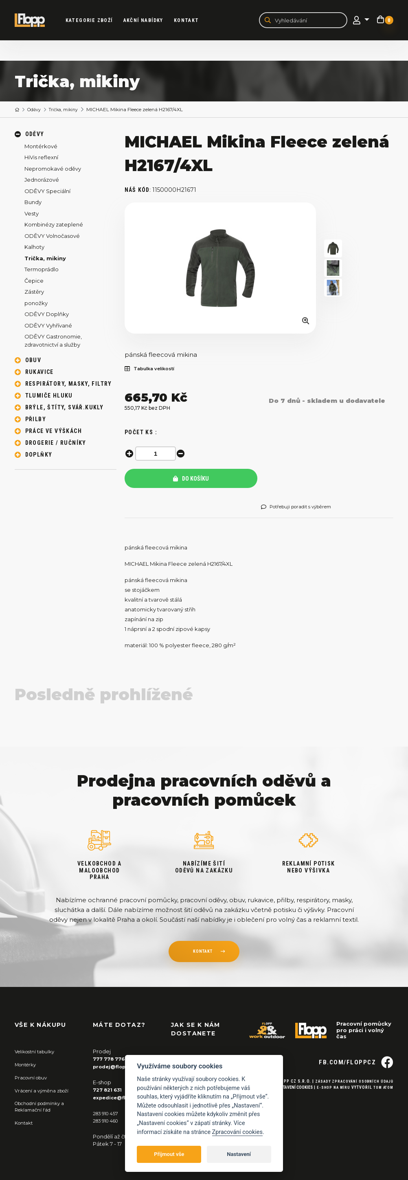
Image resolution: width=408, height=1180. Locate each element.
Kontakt (191, 21)
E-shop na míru (329, 1101)
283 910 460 (108, 1121)
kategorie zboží (94, 21)
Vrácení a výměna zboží (46, 1091)
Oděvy (37, 111)
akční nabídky (149, 21)
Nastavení (239, 1154)
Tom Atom (382, 1101)
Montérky (27, 1065)
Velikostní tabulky (38, 1052)
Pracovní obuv (33, 1078)
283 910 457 (108, 1113)
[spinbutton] (157, 455)
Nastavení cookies (288, 1101)
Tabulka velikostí (154, 370)
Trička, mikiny (70, 111)
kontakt (202, 953)
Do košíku (191, 480)
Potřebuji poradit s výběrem (302, 508)
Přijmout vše (169, 1154)
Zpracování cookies (237, 1132)
